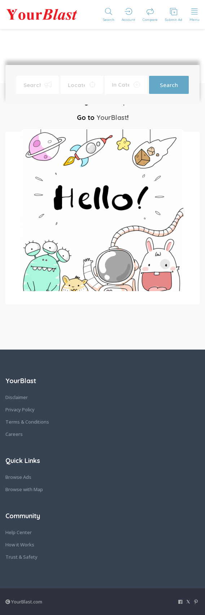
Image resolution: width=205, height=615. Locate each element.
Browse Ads (18, 477)
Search (169, 84)
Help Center (18, 532)
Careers (14, 434)
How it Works (19, 544)
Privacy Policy (20, 409)
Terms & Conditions (27, 422)
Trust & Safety (21, 557)
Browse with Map (24, 489)
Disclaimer (16, 397)
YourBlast (111, 117)
